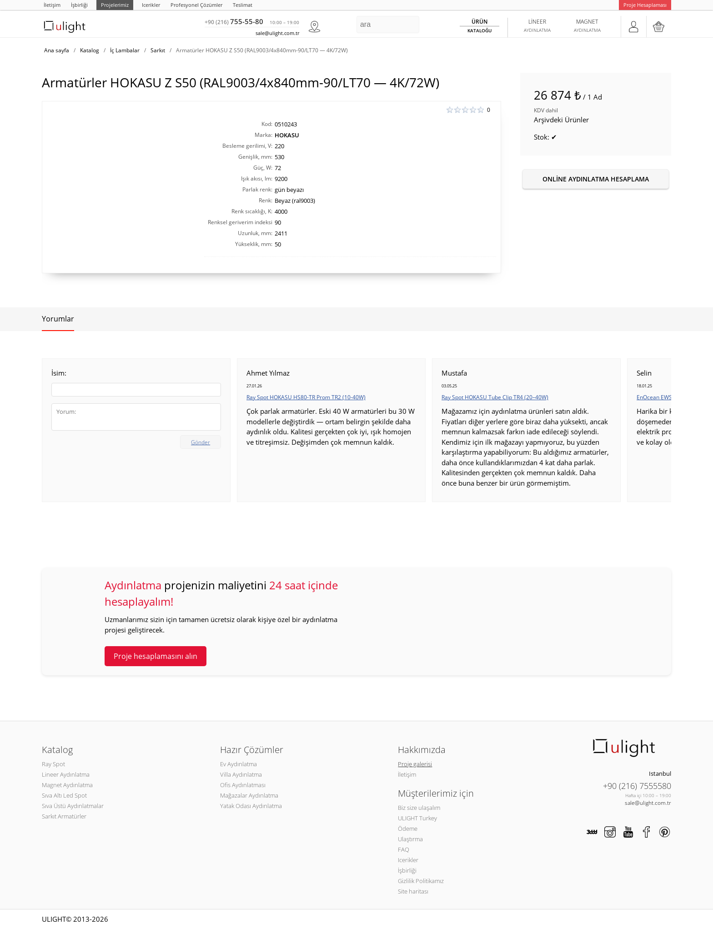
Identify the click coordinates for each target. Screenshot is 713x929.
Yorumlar (58, 319)
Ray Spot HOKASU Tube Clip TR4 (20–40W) (495, 397)
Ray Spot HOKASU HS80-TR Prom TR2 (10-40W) (306, 397)
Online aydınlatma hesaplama (595, 179)
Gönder (200, 442)
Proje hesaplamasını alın (155, 656)
